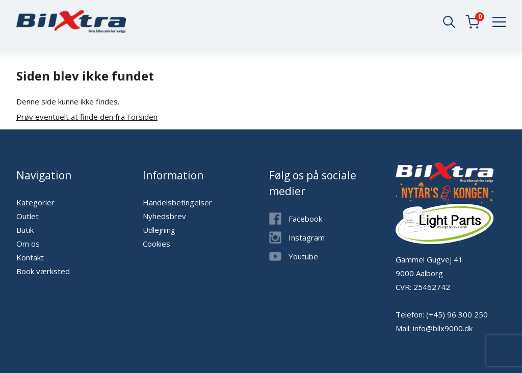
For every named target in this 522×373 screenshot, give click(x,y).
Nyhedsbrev (164, 216)
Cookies (156, 243)
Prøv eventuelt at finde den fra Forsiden (87, 117)
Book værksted (43, 271)
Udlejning (159, 230)
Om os (28, 243)
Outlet (27, 216)
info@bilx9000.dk (443, 328)
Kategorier (35, 202)
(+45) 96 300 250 (457, 314)
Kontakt (30, 257)
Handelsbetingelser (177, 202)
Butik (25, 230)
